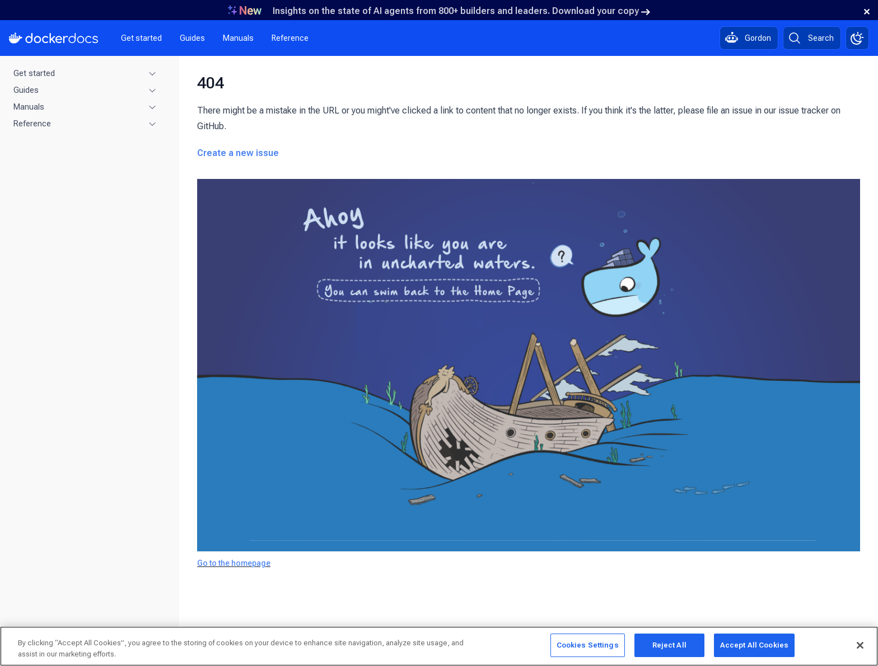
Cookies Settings (588, 645)
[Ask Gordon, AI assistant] (749, 38)
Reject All (669, 645)
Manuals (238, 38)
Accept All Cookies (754, 645)
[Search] (812, 38)
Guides (192, 38)
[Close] (860, 645)
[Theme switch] (857, 38)
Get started (141, 38)
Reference (290, 38)
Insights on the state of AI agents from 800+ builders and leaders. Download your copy (461, 11)
